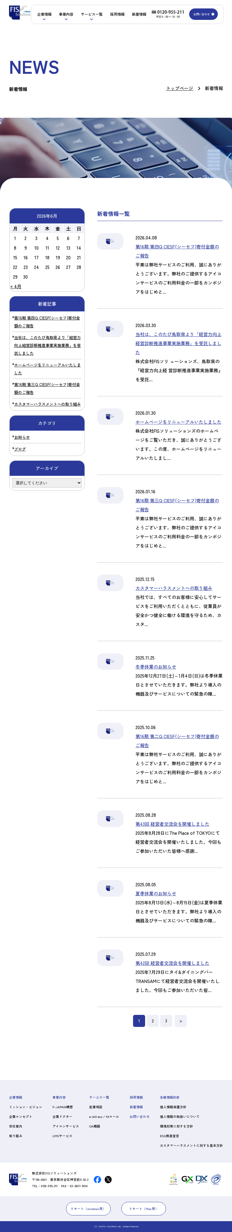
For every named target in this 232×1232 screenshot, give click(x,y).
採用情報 (117, 14)
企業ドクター (62, 1116)
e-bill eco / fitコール (104, 1116)
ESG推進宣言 (169, 1136)
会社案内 (15, 1126)
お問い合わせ (201, 14)
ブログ (20, 449)
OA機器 (94, 1126)
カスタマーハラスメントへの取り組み (47, 404)
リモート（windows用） (88, 1208)
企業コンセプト (20, 1116)
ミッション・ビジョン (25, 1107)
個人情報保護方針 (173, 1107)
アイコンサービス (65, 1126)
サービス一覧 (92, 14)
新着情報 (139, 14)
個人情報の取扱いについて (180, 1116)
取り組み (15, 1136)
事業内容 (66, 14)
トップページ (179, 88)
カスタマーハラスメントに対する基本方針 (191, 1145)
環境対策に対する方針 (176, 1126)
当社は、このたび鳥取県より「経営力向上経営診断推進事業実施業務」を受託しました (47, 345)
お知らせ (22, 437)
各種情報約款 (170, 1097)
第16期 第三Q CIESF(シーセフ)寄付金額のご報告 (47, 388)
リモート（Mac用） (143, 1208)
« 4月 (15, 286)
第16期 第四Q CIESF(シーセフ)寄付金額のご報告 (47, 322)
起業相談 (96, 1107)
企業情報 (44, 14)
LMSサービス (62, 1136)
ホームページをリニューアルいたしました (47, 369)
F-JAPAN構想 (62, 1107)
